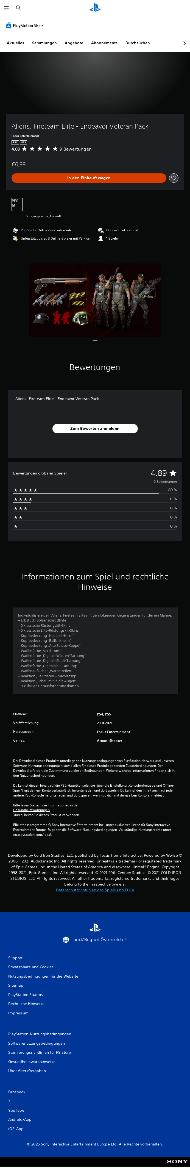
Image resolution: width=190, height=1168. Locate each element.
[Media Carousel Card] (95, 300)
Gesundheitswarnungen (31, 810)
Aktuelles (15, 42)
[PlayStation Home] (95, 8)
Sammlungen (44, 42)
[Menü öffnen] (6, 8)
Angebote (74, 42)
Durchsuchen (137, 42)
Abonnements (104, 42)
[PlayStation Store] (25, 25)
